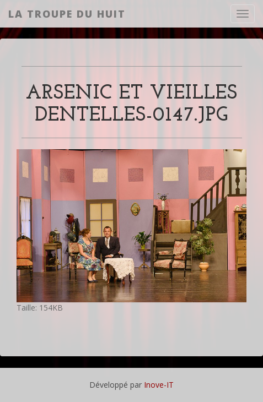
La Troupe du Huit (67, 13)
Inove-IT (159, 384)
